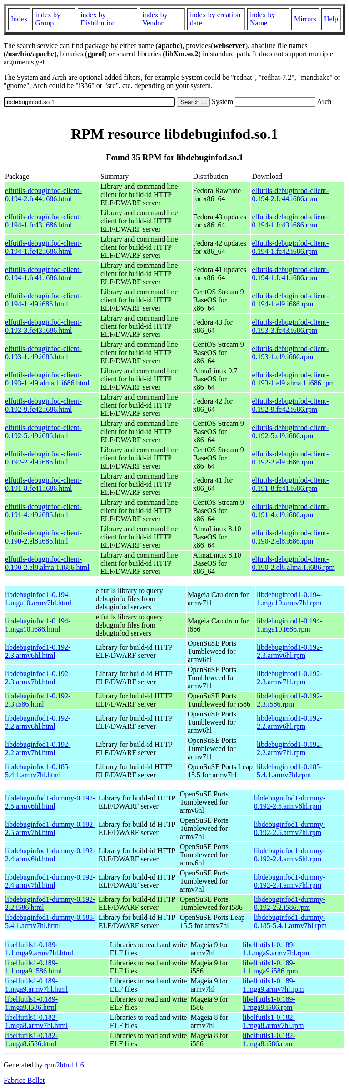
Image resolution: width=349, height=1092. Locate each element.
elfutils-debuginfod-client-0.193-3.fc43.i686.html (43, 326)
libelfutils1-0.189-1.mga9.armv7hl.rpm (273, 985)
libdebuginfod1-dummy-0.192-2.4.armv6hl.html (50, 855)
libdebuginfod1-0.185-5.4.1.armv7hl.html (37, 771)
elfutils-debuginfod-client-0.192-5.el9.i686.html (43, 432)
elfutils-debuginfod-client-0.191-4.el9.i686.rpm (290, 511)
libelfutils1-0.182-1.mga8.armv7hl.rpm (273, 1021)
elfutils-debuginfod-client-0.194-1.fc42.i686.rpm (290, 247)
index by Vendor (155, 19)
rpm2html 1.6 (64, 1065)
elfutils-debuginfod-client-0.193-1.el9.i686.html (43, 353)
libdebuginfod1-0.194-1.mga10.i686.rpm (289, 625)
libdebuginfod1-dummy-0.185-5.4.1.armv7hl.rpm (290, 921)
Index (19, 19)
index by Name (262, 19)
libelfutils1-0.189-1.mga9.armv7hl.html (36, 985)
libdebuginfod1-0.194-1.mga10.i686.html (37, 625)
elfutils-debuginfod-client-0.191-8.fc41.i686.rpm (290, 484)
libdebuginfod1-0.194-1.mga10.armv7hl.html (38, 599)
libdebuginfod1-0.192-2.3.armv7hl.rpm (289, 678)
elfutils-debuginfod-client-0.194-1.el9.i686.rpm (290, 300)
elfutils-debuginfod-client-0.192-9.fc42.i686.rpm (290, 405)
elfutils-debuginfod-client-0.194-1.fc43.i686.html (43, 221)
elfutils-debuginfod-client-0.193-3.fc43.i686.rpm (290, 326)
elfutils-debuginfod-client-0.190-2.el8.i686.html (43, 537)
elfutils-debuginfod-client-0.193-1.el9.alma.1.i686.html (47, 379)
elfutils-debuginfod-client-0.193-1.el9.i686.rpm (290, 353)
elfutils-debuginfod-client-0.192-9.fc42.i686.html (43, 405)
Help (331, 19)
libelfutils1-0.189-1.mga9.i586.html (31, 1003)
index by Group (47, 19)
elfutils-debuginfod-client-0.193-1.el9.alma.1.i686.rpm (293, 379)
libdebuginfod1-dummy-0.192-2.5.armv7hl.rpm (289, 828)
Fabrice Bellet (24, 1080)
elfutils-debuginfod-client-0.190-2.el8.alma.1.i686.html (47, 563)
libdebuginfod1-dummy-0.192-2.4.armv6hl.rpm (289, 855)
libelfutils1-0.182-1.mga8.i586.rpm (269, 1040)
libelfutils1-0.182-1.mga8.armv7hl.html (36, 1021)
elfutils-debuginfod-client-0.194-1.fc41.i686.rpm (290, 274)
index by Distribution (97, 19)
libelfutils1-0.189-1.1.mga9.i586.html (33, 967)
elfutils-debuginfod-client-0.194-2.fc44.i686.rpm (290, 195)
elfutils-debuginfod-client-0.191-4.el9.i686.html (43, 511)
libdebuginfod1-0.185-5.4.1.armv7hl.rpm (289, 771)
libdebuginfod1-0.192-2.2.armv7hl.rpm (289, 748)
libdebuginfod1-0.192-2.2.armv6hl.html (37, 722)
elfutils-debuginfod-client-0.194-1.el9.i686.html (43, 300)
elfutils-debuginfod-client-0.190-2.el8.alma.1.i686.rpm (293, 563)
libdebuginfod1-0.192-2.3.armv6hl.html (37, 651)
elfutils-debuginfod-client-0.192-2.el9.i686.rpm (290, 458)
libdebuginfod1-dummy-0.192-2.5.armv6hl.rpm (289, 802)
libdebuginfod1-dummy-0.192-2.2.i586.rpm (289, 903)
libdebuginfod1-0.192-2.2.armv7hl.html (37, 748)
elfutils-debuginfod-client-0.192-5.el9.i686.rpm (290, 432)
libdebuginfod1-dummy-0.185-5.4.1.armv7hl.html (50, 921)
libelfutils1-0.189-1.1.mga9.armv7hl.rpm (276, 949)
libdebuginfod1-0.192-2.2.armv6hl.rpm (289, 722)
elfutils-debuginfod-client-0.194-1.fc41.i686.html (43, 274)
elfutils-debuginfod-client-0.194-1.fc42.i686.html (43, 247)
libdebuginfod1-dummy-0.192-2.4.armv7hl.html (50, 881)
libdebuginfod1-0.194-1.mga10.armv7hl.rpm (289, 599)
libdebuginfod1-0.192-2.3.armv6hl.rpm (289, 651)
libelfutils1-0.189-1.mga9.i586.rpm (269, 1003)
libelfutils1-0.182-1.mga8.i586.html (31, 1040)
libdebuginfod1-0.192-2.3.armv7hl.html (37, 678)
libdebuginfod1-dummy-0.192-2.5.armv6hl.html (50, 802)
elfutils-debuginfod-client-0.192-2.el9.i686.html (43, 458)
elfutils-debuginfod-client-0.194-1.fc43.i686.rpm (290, 221)
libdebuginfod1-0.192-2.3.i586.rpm (289, 700)
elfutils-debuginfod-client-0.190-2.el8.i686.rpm (290, 537)
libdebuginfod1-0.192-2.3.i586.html (37, 700)
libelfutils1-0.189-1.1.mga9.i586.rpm (270, 967)
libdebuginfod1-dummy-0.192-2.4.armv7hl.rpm (289, 881)
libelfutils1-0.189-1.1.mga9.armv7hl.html (39, 949)
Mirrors (305, 19)
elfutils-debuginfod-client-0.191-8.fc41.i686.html (43, 484)
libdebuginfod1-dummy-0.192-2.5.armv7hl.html (50, 828)
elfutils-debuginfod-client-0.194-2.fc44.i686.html (43, 195)
